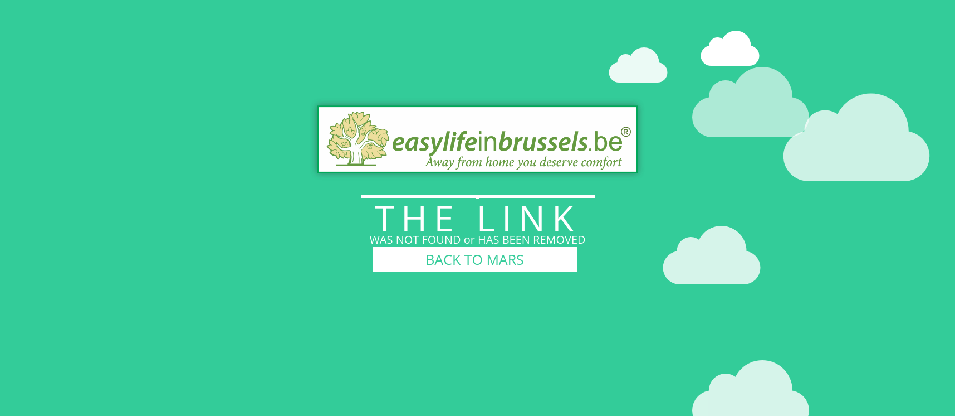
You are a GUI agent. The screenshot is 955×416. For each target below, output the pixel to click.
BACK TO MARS (474, 259)
